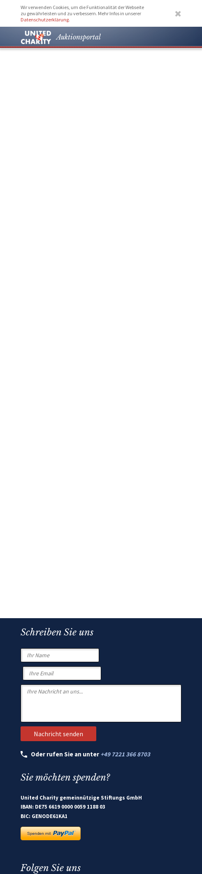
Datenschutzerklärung (45, 19)
